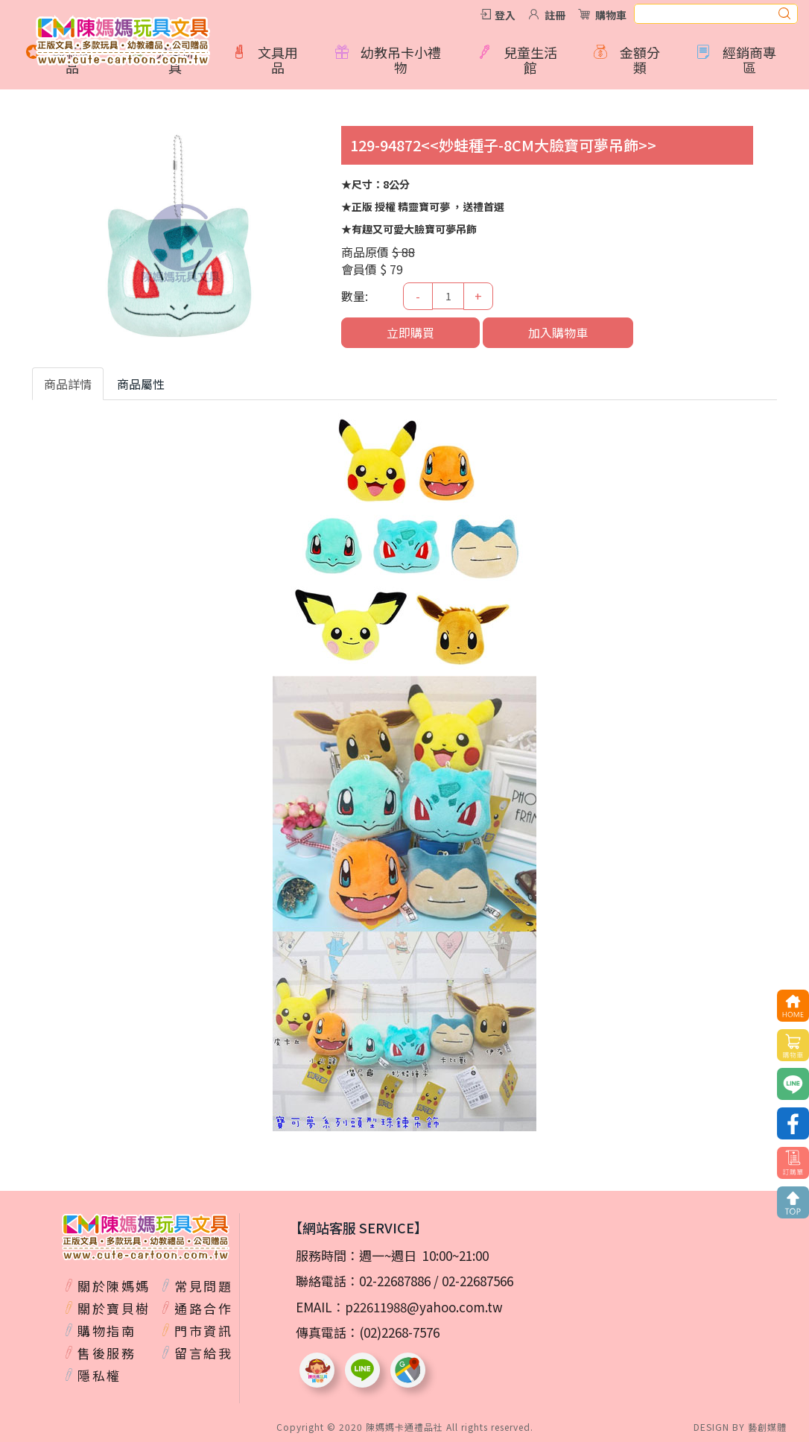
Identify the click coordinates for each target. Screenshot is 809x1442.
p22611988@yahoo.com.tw (424, 1306)
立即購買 (410, 332)
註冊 (555, 14)
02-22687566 (477, 1280)
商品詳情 (68, 384)
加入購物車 (558, 332)
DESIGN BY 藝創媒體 (740, 1426)
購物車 (610, 14)
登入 (505, 14)
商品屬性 (141, 384)
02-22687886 (395, 1280)
